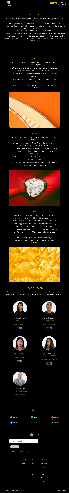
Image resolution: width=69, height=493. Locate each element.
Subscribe (14, 447)
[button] (4, 3)
